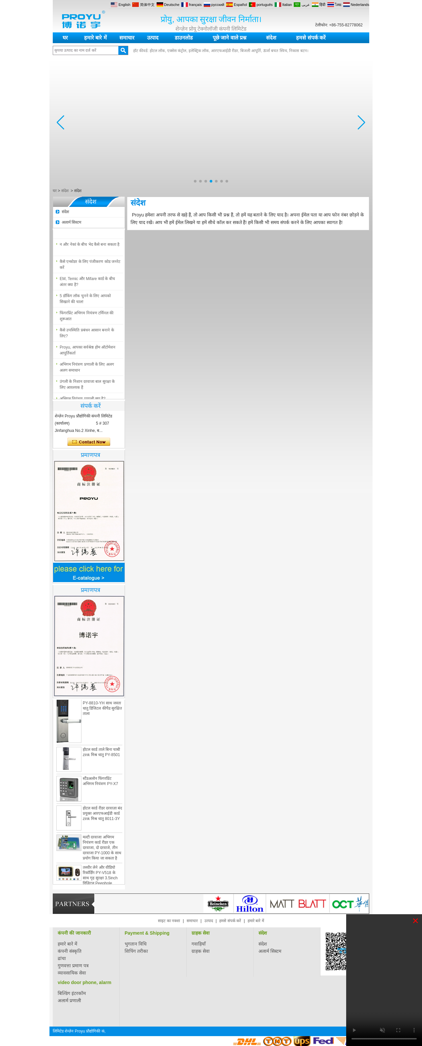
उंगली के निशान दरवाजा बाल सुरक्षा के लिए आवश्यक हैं (87, 386)
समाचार (127, 38)
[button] (195, 181)
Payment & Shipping (147, 933)
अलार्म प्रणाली (69, 1000)
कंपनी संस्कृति (69, 951)
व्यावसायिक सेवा (72, 972)
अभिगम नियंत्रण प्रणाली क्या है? (83, 228)
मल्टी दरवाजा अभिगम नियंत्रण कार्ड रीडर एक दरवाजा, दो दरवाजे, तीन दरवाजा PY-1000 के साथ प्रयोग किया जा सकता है (102, 849)
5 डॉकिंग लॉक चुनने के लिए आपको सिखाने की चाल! (85, 300)
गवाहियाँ (199, 944)
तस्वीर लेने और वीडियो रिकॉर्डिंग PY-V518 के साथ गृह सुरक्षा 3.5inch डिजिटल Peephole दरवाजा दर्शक (100, 879)
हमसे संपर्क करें (311, 38)
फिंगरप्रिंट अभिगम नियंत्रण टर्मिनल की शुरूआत (86, 317)
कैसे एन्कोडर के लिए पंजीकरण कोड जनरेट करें (90, 266)
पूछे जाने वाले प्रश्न (229, 38)
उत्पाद (153, 38)
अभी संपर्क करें (89, 442)
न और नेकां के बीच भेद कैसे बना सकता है (89, 245)
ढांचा (62, 958)
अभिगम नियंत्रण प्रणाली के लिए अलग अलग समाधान (87, 368)
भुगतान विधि (136, 944)
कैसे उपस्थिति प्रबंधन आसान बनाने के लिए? (87, 334)
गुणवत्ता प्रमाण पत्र (73, 965)
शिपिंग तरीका (136, 951)
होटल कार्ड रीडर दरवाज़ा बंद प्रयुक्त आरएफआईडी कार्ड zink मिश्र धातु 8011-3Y (102, 814)
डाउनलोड (184, 38)
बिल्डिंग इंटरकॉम (72, 993)
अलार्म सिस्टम (71, 222)
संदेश (271, 38)
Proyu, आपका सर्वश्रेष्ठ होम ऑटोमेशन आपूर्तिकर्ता (87, 351)
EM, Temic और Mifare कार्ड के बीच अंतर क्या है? (87, 283)
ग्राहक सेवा (201, 933)
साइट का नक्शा (169, 921)
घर (65, 38)
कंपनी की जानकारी (74, 933)
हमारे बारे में (95, 38)
